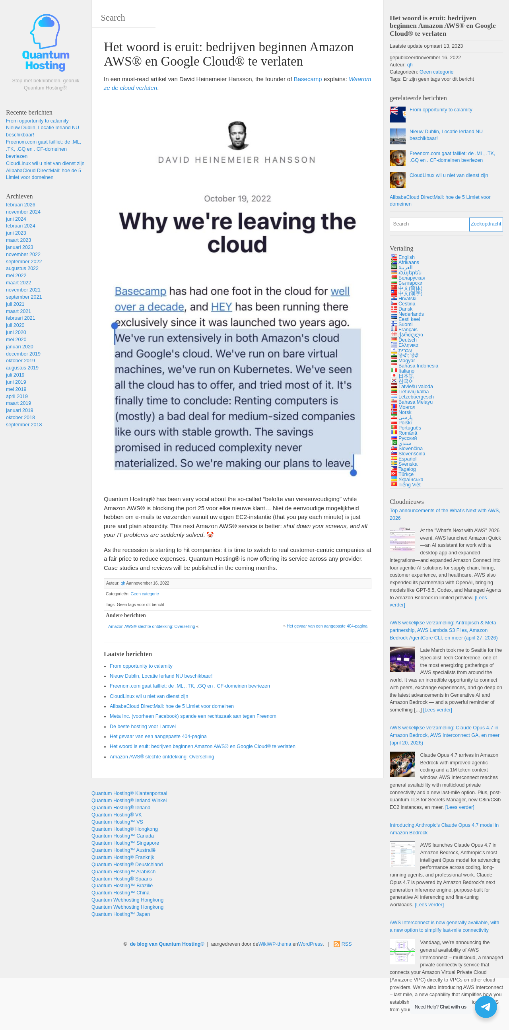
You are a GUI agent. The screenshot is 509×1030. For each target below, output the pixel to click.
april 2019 (17, 396)
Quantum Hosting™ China (120, 893)
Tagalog (407, 469)
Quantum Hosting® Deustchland (127, 864)
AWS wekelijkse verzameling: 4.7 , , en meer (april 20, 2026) (444, 735)
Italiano (406, 371)
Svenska (408, 464)
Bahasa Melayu (415, 402)
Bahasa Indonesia (418, 366)
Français (408, 329)
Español (407, 459)
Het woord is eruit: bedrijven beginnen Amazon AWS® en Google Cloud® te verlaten (202, 746)
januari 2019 (19, 410)
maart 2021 (18, 311)
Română (407, 433)
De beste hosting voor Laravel (143, 726)
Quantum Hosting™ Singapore (125, 843)
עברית (405, 350)
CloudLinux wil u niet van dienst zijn (45, 163)
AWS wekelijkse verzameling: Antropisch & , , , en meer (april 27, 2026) (444, 630)
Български (410, 283)
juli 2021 (15, 304)
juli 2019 (15, 375)
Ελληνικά (408, 345)
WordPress (310, 944)
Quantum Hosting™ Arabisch (123, 872)
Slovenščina (411, 454)
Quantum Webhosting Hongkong (127, 900)
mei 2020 (16, 339)
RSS (347, 944)
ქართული (410, 335)
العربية (405, 267)
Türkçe (406, 474)
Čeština (406, 304)
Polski (405, 423)
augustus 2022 (22, 268)
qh (122, 583)
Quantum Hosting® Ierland (120, 807)
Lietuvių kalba (413, 392)
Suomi (405, 324)
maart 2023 (18, 240)
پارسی (405, 417)
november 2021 (23, 290)
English (406, 257)
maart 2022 (18, 283)
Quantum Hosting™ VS (117, 822)
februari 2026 (20, 205)
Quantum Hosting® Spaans (121, 879)
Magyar (406, 360)
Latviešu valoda (415, 386)
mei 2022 (16, 275)
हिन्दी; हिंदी (408, 355)
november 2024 (23, 212)
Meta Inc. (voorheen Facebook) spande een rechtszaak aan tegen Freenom (193, 716)
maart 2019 (18, 403)
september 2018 (24, 425)
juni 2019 (16, 382)
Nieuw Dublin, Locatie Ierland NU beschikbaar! (161, 676)
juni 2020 (16, 332)
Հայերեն (410, 273)
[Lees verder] (437, 710)
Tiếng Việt (409, 485)
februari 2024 (20, 226)
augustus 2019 (22, 368)
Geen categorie (144, 594)
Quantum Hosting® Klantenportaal (129, 793)
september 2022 (24, 261)
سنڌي (404, 443)
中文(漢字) (410, 293)
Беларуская (411, 278)
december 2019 (23, 354)
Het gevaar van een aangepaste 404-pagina (327, 626)
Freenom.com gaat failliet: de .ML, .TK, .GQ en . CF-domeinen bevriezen (43, 149)
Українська (411, 479)
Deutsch (407, 340)
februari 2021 (20, 318)
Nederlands (411, 314)
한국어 (406, 381)
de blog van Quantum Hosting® (167, 944)
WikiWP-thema (274, 944)
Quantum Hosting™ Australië (123, 850)
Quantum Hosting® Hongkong (124, 829)
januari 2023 (19, 247)
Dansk (405, 309)
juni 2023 (16, 233)
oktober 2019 (20, 360)
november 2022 (23, 254)
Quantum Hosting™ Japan (120, 914)
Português (409, 428)
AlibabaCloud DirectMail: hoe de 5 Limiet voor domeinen (172, 706)
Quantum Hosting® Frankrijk (122, 857)
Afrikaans (408, 262)
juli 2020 (15, 325)
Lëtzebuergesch (416, 397)
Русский (407, 438)
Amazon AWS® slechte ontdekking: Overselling (151, 626)
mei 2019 (16, 389)
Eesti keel (409, 319)
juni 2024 (16, 219)
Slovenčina (410, 448)
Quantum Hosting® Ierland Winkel (129, 800)
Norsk (405, 412)
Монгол (407, 407)
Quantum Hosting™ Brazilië (122, 885)
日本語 (406, 376)
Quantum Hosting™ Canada (122, 836)
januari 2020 (19, 347)
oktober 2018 (20, 417)
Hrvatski (407, 298)
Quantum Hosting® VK (116, 815)
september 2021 (24, 297)
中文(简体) (410, 288)
